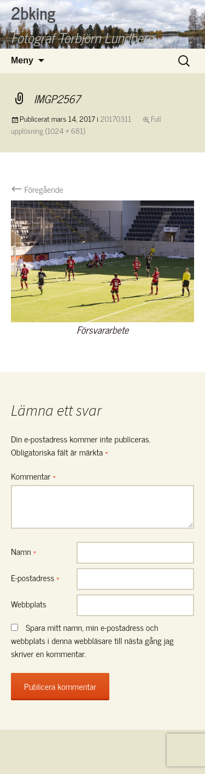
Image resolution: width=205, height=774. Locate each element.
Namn (23, 551)
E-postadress (35, 577)
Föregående (37, 189)
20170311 (116, 118)
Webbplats (28, 603)
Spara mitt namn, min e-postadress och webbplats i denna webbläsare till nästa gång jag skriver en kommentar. (92, 640)
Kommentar (33, 476)
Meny (22, 60)
